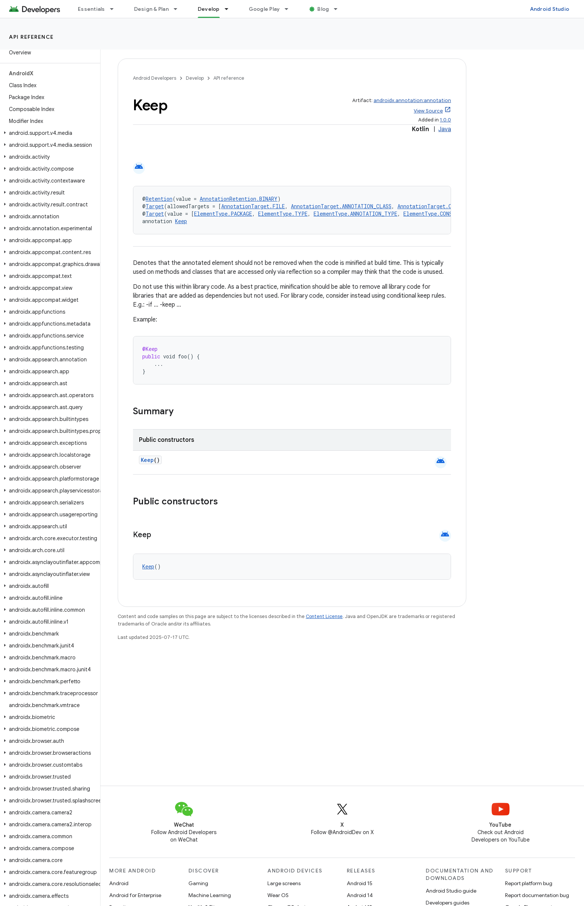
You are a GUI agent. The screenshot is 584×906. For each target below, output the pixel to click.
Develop (195, 78)
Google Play (264, 9)
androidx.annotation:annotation (412, 100)
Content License (324, 616)
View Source (428, 111)
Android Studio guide (451, 890)
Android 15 (359, 883)
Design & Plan (151, 9)
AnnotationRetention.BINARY (238, 198)
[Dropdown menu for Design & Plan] (179, 9)
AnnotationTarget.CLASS (430, 206)
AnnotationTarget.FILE (253, 206)
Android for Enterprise (135, 895)
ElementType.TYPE (283, 213)
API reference (31, 37)
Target (155, 206)
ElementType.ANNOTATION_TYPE (355, 213)
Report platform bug (528, 883)
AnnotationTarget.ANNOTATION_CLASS (341, 206)
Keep (181, 221)
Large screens (284, 883)
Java (444, 129)
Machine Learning (209, 895)
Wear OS (278, 895)
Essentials (91, 9)
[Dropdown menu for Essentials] (115, 9)
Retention (159, 198)
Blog (323, 9)
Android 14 (360, 895)
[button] (48, 133)
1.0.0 (445, 120)
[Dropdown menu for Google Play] (290, 9)
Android (118, 883)
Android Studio (549, 9)
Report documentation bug (537, 895)
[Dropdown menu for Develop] (230, 9)
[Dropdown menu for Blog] (339, 9)
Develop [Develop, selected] (209, 9)
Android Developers (154, 78)
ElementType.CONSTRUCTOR (438, 213)
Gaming (198, 883)
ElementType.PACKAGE (223, 213)
